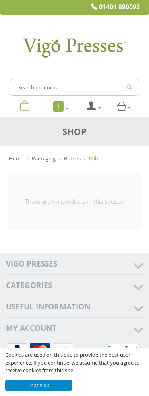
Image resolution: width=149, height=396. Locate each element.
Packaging (44, 158)
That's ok (38, 385)
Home (16, 158)
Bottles (72, 158)
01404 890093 (115, 6)
